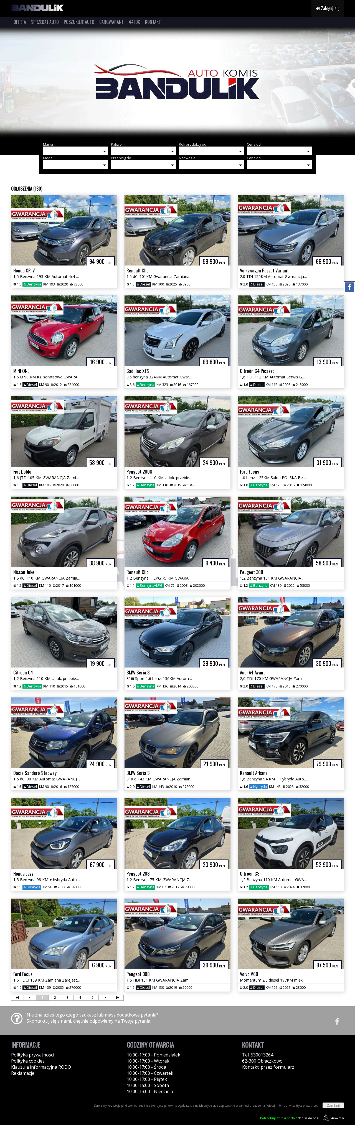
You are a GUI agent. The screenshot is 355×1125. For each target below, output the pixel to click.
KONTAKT (153, 22)
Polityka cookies (28, 1061)
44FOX (134, 22)
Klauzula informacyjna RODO (41, 1067)
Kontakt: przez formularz (268, 1067)
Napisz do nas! (289, 1118)
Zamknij (333, 1105)
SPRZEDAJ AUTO (45, 22)
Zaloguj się (327, 8)
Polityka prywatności (32, 1055)
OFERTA (20, 22)
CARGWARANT (111, 22)
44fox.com (332, 1118)
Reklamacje (22, 1073)
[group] (177, 82)
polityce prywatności (305, 1106)
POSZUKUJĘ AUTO (79, 22)
